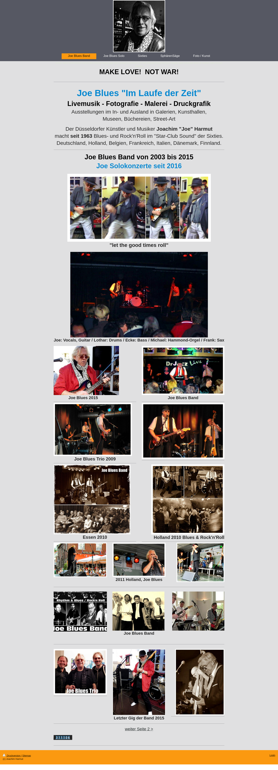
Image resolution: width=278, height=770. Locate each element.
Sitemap (26, 755)
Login (272, 755)
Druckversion (12, 755)
